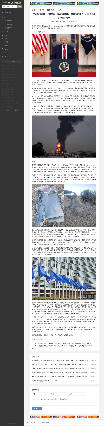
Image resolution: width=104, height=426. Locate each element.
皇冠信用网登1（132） (8, 106)
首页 (3, 17)
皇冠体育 (41, 10)
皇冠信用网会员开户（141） (9, 92)
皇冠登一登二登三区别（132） (10, 104)
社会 (5, 38)
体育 (5, 42)
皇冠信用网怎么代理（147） (9, 89)
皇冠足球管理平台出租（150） (10, 80)
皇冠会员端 (7, 24)
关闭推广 (13, 424)
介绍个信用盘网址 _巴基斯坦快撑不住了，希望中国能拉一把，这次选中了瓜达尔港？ (59, 364)
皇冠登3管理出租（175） (8, 71)
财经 (5, 45)
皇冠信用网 (7, 28)
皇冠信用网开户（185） (8, 65)
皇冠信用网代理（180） (8, 68)
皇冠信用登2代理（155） (8, 77)
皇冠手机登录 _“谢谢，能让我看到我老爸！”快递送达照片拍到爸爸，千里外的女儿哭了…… (61, 372)
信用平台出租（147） (8, 86)
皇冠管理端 (7, 21)
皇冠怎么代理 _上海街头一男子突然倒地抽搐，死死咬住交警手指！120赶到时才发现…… (66, 343)
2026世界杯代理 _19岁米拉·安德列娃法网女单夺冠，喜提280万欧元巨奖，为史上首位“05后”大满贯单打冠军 (66, 368)
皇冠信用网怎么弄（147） (9, 83)
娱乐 (5, 35)
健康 (5, 49)
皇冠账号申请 (37, 339)
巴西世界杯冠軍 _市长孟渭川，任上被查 (44, 381)
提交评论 (37, 410)
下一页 (17, 110)
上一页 (7, 110)
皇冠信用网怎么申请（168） (9, 74)
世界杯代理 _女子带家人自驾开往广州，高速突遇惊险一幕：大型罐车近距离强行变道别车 (60, 377)
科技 (5, 53)
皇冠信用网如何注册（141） (9, 95)
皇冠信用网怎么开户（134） (9, 98)
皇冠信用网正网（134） (8, 101)
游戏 (5, 56)
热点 (5, 31)
